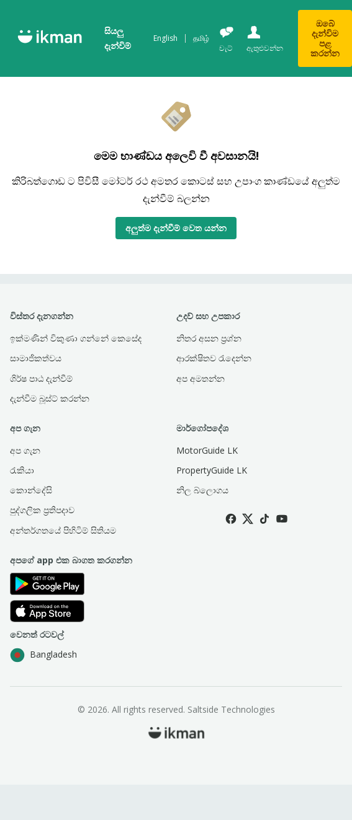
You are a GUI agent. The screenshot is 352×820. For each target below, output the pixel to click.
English (165, 38)
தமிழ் (201, 38)
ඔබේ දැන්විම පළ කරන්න (325, 38)
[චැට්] (227, 38)
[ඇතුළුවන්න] (263, 38)
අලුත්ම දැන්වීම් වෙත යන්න (176, 228)
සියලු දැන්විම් (117, 38)
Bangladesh (43, 655)
